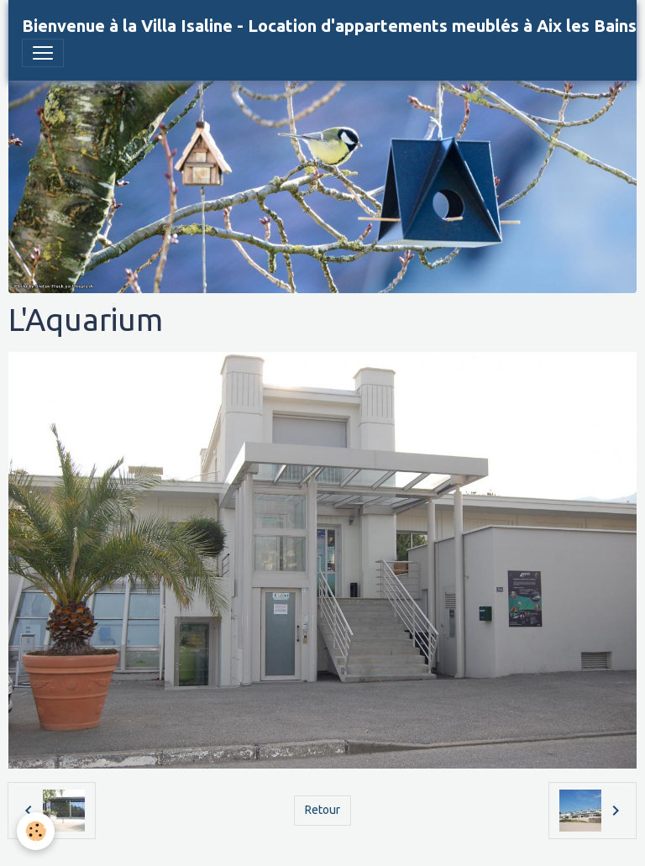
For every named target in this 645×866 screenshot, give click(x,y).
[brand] (329, 26)
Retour (322, 809)
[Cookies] (36, 831)
